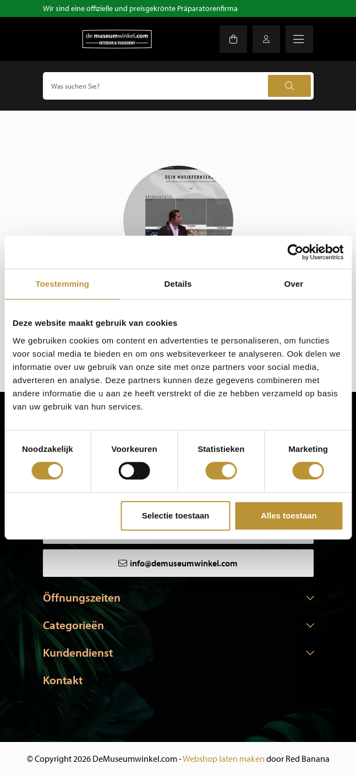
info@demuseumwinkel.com (184, 563)
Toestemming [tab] (62, 283)
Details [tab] (178, 283)
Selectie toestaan (176, 515)
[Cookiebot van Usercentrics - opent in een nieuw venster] (295, 252)
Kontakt (63, 680)
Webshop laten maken (224, 758)
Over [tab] (294, 283)
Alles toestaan (289, 515)
